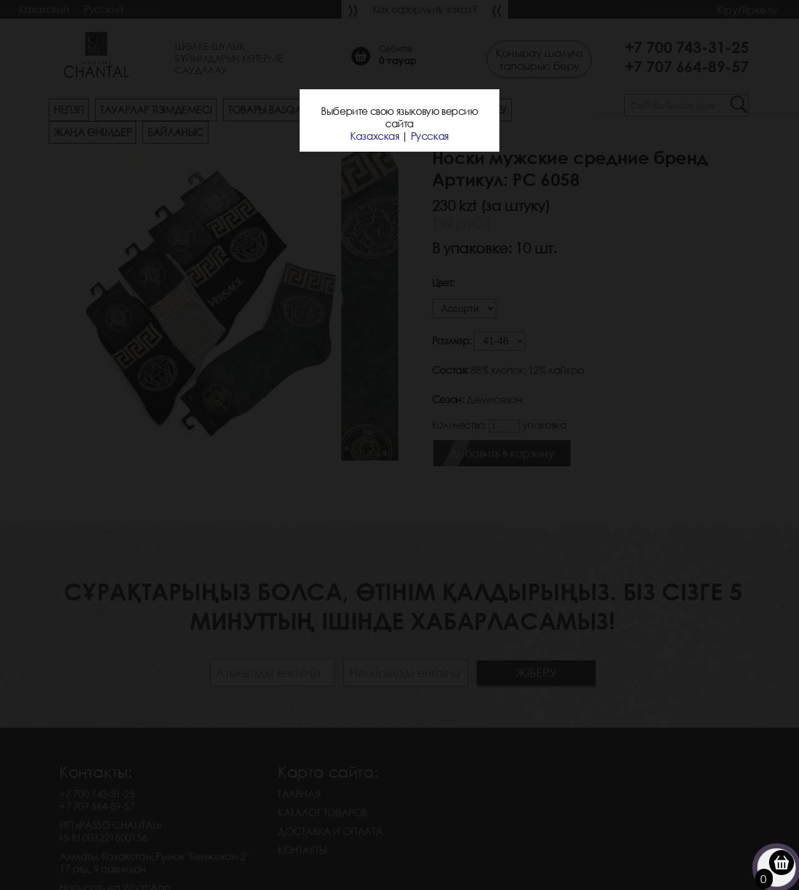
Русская (430, 136)
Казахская (374, 136)
